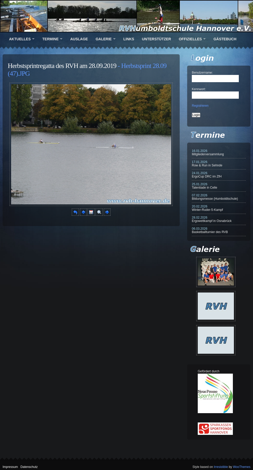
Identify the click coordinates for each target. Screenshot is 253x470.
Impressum (10, 467)
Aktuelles (20, 39)
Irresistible (221, 467)
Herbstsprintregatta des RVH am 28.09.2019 (62, 66)
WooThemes (241, 467)
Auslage (79, 39)
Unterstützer (156, 39)
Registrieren (200, 105)
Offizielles (190, 39)
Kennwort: (199, 89)
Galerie (104, 39)
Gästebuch (225, 39)
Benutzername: (202, 72)
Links (128, 39)
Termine (50, 39)
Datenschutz (29, 467)
